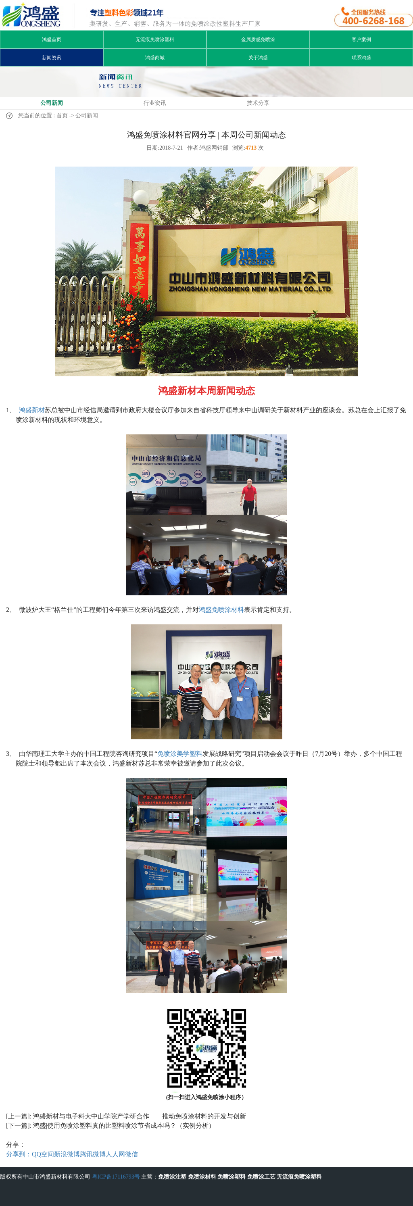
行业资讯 (155, 103)
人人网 (115, 1154)
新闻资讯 (51, 58)
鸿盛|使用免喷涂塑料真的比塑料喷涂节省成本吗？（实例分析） (124, 1125)
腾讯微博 (93, 1154)
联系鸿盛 (361, 58)
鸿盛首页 (51, 39)
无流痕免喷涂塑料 (155, 39)
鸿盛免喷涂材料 (221, 609)
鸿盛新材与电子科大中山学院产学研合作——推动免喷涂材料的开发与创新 (139, 1116)
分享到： (19, 1154)
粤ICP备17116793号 (116, 1177)
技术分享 (258, 103)
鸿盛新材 (32, 410)
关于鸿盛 (258, 58)
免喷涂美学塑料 (179, 753)
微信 (131, 1154)
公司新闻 (51, 103)
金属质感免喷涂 (258, 39)
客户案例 (361, 39)
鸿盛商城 (155, 58)
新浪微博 (67, 1154)
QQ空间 (43, 1154)
